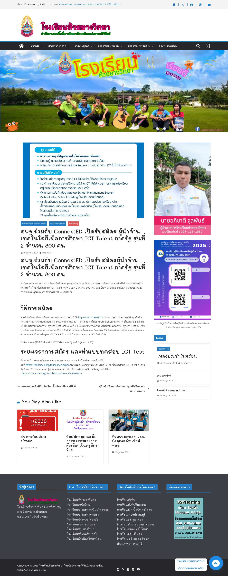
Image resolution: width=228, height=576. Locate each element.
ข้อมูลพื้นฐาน (164, 349)
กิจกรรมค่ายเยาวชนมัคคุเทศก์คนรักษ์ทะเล (128, 441)
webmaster (48, 252)
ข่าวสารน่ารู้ (73, 223)
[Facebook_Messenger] (216, 565)
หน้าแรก (35, 46)
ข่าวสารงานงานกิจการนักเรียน (34, 223)
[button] (41, 46)
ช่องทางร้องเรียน (168, 46)
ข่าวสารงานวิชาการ (57, 223)
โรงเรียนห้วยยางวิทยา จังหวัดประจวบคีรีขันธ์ (63, 565)
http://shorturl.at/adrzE (90, 317)
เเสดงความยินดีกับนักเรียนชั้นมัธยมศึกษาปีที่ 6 (46, 386)
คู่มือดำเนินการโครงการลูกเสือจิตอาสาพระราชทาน (124, 388)
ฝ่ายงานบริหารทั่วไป (139, 46)
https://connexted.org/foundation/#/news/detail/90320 (52, 373)
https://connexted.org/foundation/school (48, 364)
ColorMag (22, 569)
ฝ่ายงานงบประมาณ (108, 46)
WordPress (40, 569)
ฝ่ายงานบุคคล (81, 46)
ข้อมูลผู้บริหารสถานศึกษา (171, 390)
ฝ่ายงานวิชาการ (57, 46)
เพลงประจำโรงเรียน (177, 356)
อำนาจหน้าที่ (164, 375)
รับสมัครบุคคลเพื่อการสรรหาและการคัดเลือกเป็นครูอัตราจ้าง (83, 443)
